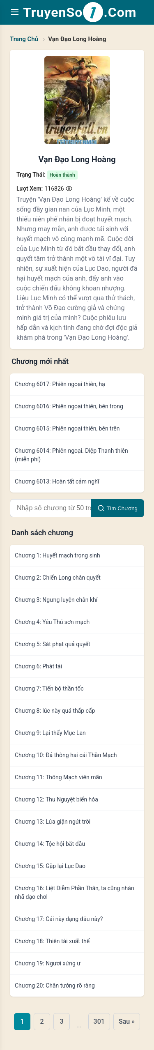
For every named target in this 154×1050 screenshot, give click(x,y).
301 (99, 1021)
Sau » (127, 1021)
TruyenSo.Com (80, 12)
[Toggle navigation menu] (15, 12)
